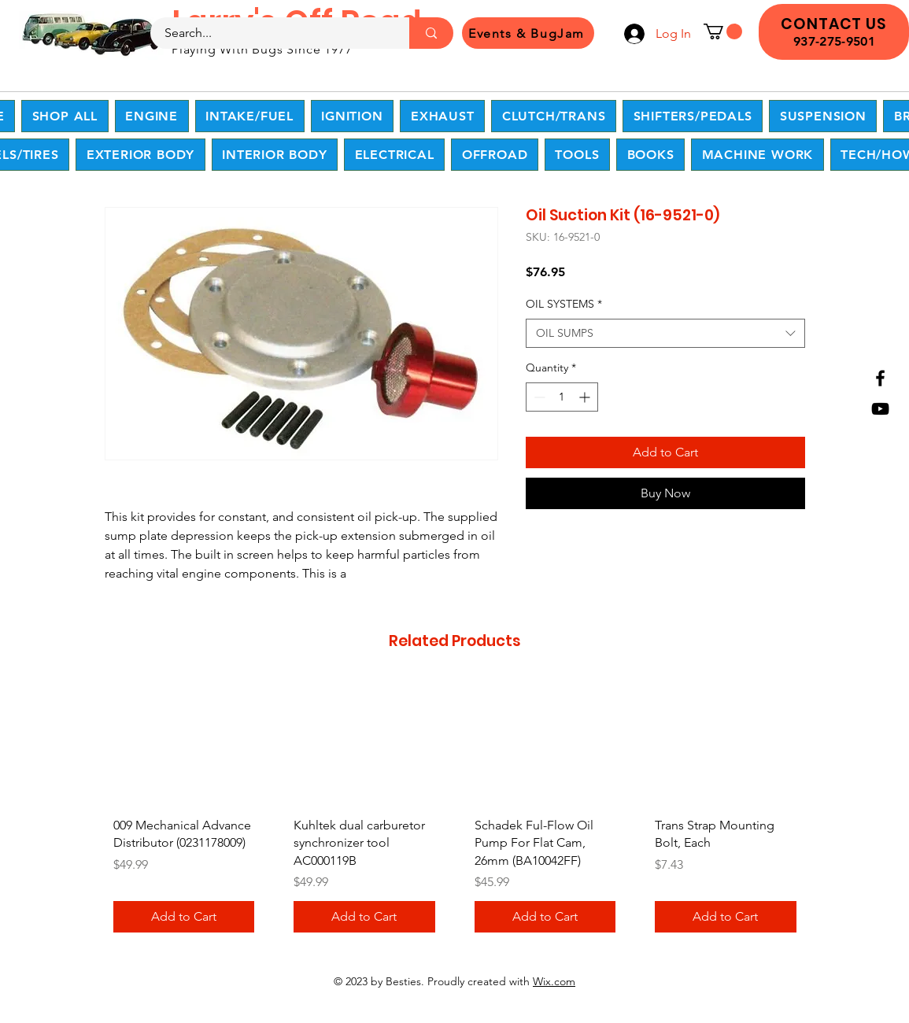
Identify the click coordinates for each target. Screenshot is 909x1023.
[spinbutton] (562, 397)
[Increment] (586, 397)
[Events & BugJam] (528, 33)
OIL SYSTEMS (564, 304)
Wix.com (554, 981)
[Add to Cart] (184, 917)
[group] (455, 812)
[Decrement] (538, 397)
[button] (723, 31)
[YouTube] (880, 408)
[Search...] (270, 33)
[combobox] (665, 334)
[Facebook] (880, 378)
